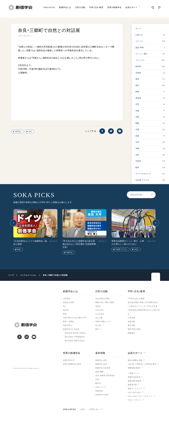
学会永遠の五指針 (102, 299)
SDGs (136, 249)
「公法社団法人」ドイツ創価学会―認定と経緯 (30, 242)
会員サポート (137, 353)
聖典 (65, 314)
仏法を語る (99, 314)
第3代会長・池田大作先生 (75, 341)
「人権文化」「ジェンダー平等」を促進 (142, 306)
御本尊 (65, 310)
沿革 (97, 379)
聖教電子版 (132, 385)
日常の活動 (80, 9)
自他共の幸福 (68, 302)
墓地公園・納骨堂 (134, 381)
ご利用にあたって (95, 409)
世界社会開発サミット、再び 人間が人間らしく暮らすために (128, 242)
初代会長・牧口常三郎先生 (75, 333)
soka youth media (134, 392)
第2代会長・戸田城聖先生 (75, 337)
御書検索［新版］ (134, 368)
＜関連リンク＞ (134, 373)
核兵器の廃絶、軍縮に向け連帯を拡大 (143, 302)
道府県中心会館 (101, 395)
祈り (65, 306)
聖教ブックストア (135, 389)
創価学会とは (65, 9)
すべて (138, 29)
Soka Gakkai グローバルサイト (140, 396)
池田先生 (18, 131)
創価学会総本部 (134, 377)
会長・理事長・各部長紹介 (105, 376)
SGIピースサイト (135, 400)
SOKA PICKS (49, 9)
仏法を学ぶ (99, 310)
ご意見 (82, 409)
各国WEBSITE (69, 360)
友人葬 (98, 325)
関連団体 (99, 391)
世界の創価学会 (114, 9)
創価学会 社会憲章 (102, 368)
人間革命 (66, 299)
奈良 (30, 131)
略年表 (98, 383)
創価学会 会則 (101, 364)
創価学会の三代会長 (71, 329)
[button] (13, 223)
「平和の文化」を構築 (136, 299)
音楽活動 (131, 322)
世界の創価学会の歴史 (72, 364)
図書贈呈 (131, 333)
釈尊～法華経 (68, 322)
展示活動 (131, 325)
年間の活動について (103, 322)
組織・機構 (99, 372)
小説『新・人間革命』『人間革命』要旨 (142, 364)
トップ (11, 275)
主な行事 (99, 318)
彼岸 (97, 329)
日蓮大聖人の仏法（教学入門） (75, 318)
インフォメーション (28, 275)
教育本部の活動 (134, 329)
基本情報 (100, 353)
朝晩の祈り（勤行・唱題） (104, 302)
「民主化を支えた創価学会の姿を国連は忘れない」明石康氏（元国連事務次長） (79, 244)
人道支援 (131, 318)
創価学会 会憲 (101, 360)
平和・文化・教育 (96, 9)
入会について (100, 387)
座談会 (98, 306)
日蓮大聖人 (67, 325)
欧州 (18, 249)
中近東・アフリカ (121, 249)
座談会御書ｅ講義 (135, 360)
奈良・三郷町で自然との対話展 (55, 275)
